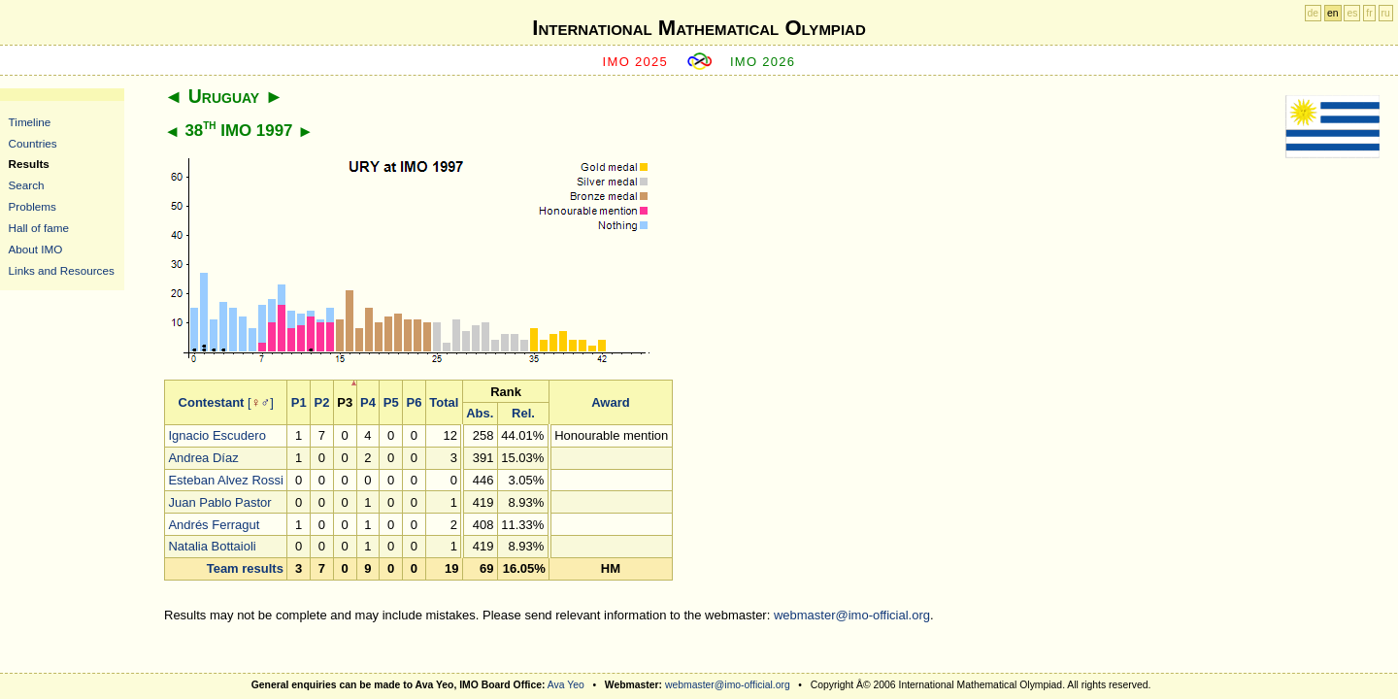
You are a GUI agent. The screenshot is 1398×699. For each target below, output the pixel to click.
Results (29, 163)
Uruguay (223, 96)
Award (610, 402)
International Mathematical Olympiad (698, 28)
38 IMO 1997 (238, 130)
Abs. (479, 413)
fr (1369, 13)
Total (443, 402)
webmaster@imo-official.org (852, 615)
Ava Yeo (566, 685)
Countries (33, 143)
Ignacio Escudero (216, 435)
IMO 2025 (636, 61)
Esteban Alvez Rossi (225, 480)
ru (1385, 13)
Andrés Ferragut (213, 524)
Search (27, 185)
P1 (299, 402)
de (1313, 13)
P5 (391, 402)
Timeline (30, 122)
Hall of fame (39, 227)
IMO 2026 (763, 61)
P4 (368, 402)
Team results (245, 568)
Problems (32, 206)
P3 (344, 402)
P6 (414, 402)
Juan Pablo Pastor (219, 502)
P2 (322, 402)
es (1352, 13)
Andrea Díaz (203, 457)
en (1333, 13)
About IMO (36, 249)
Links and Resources (62, 270)
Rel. (523, 413)
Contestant (212, 402)
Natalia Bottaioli (211, 546)
